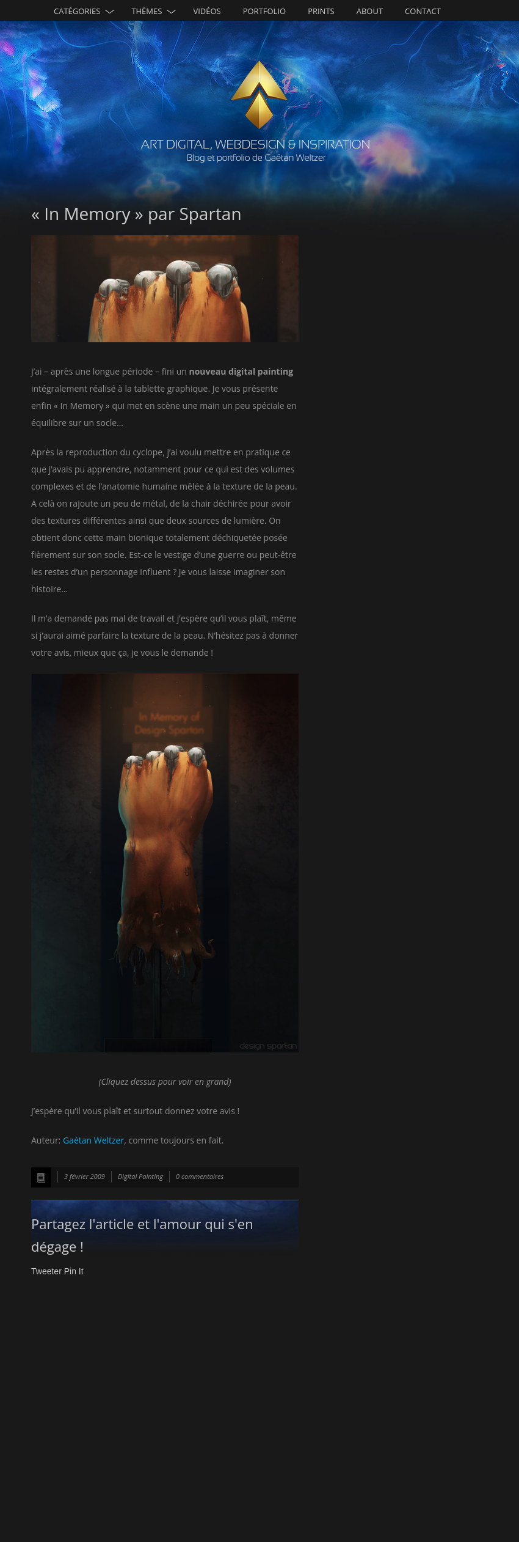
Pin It (74, 1271)
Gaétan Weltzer (93, 1140)
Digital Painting (140, 1176)
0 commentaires (199, 1176)
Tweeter (46, 1271)
